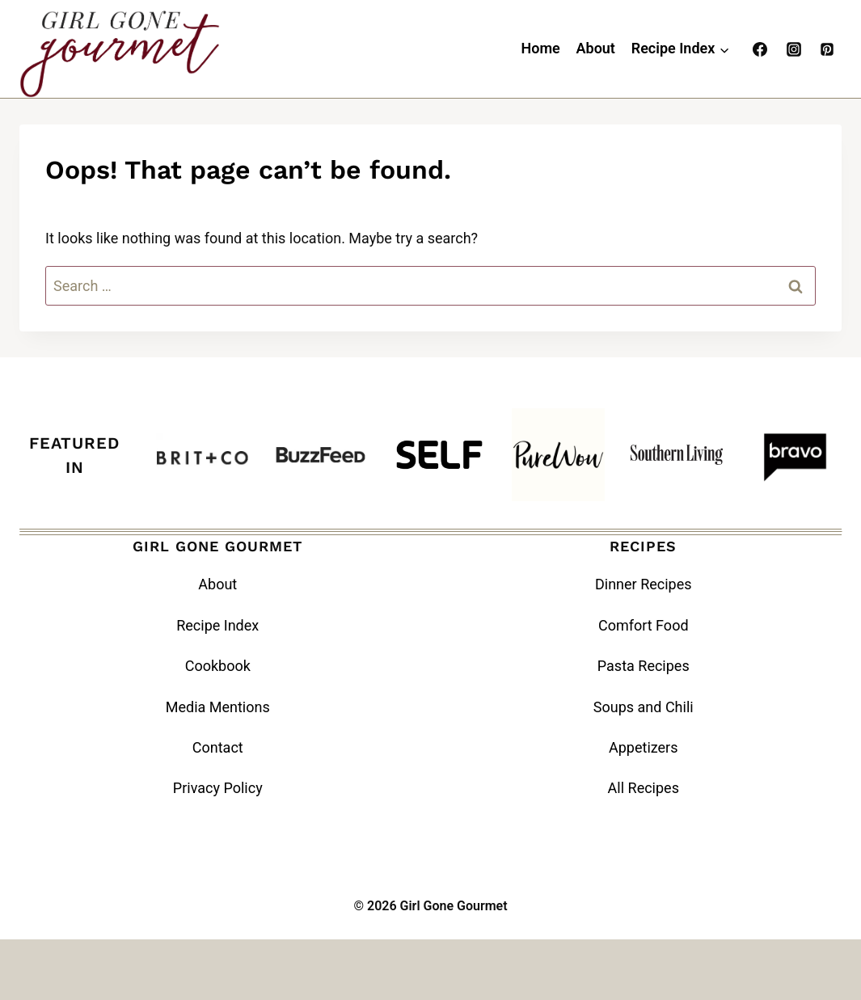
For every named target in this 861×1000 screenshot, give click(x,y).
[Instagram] (793, 49)
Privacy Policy (218, 787)
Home (540, 48)
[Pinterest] (827, 49)
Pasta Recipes (643, 665)
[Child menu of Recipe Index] (680, 49)
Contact (217, 747)
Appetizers (643, 747)
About (595, 48)
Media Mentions (218, 706)
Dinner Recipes (643, 584)
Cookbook (218, 665)
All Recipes (643, 787)
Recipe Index (217, 625)
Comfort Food (643, 625)
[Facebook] (759, 49)
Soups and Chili (643, 706)
